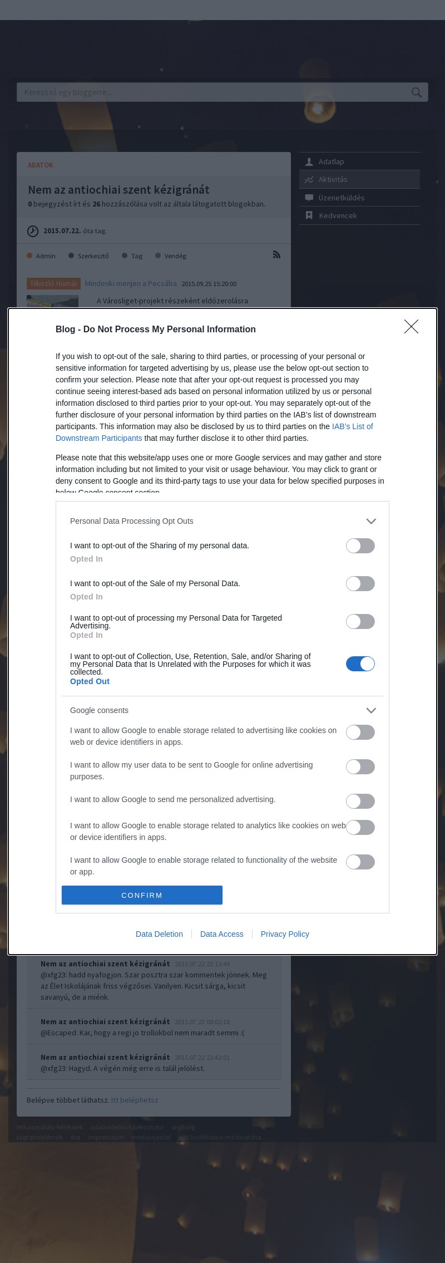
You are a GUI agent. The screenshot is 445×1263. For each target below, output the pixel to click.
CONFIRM (142, 895)
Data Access (222, 934)
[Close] (415, 330)
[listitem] (222, 521)
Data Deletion (159, 934)
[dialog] (222, 631)
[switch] (360, 545)
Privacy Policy (285, 934)
